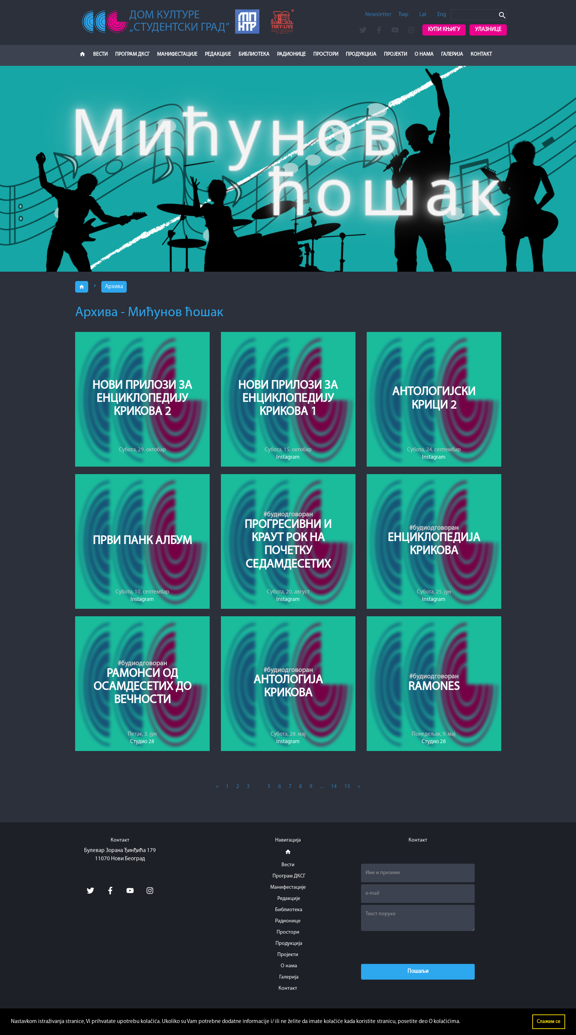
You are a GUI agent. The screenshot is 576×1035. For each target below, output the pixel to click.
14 (334, 787)
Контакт (481, 54)
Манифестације (177, 54)
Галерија (452, 54)
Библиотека (253, 54)
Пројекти (395, 54)
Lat (422, 15)
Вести (100, 54)
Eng (441, 15)
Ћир (403, 15)
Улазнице (488, 30)
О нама (424, 54)
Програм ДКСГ (132, 54)
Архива (114, 287)
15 (347, 787)
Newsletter (378, 15)
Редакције (218, 54)
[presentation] (418, 947)
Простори (325, 54)
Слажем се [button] (548, 1021)
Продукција (361, 54)
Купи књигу (444, 30)
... (321, 787)
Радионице (291, 54)
